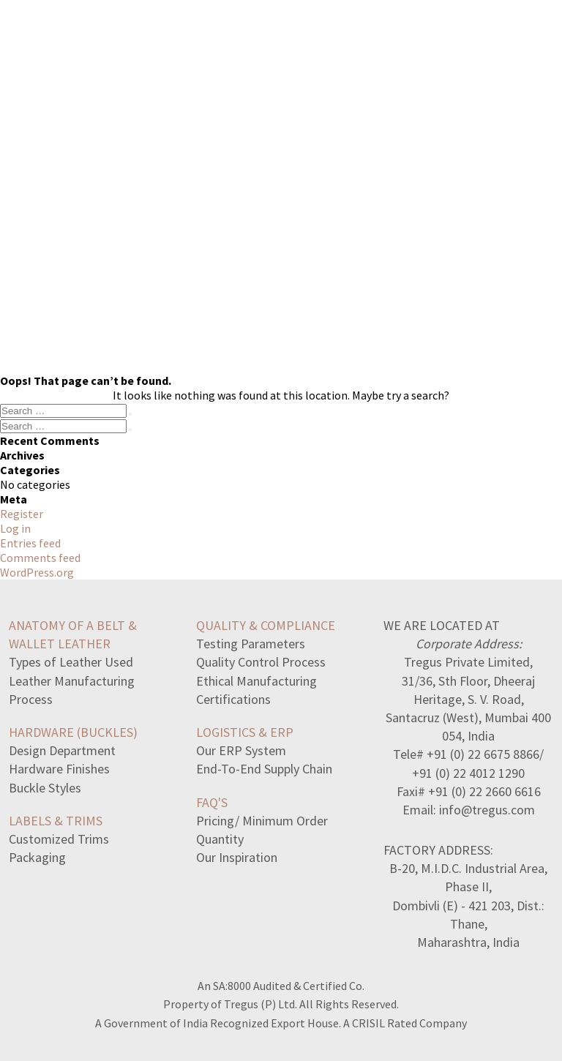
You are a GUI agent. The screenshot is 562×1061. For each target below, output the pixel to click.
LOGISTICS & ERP (244, 732)
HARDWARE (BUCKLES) (73, 732)
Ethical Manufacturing (256, 680)
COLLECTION (163, 41)
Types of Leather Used (71, 661)
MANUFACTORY (270, 41)
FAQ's (212, 802)
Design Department (62, 750)
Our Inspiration (236, 857)
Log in (15, 528)
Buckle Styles (45, 787)
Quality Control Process (261, 661)
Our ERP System (241, 750)
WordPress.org (37, 572)
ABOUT (362, 41)
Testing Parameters (250, 643)
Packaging (37, 857)
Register (21, 513)
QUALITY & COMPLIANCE (265, 625)
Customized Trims (59, 839)
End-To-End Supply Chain (264, 768)
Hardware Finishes (59, 768)
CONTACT (438, 41)
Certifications (233, 699)
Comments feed (40, 557)
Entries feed (30, 543)
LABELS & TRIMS (55, 820)
